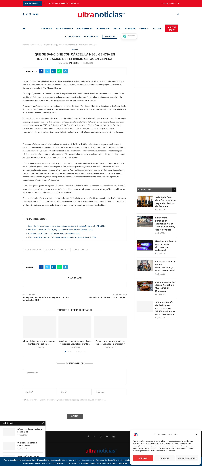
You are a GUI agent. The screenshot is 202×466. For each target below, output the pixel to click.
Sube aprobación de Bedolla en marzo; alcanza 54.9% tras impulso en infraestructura (165, 308)
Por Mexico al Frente (80, 250)
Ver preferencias (187, 458)
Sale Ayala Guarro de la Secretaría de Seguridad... (72, 3)
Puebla (142, 28)
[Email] (37, 14)
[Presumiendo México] (129, 36)
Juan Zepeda (50, 250)
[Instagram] (30, 14)
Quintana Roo (103, 28)
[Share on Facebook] (41, 71)
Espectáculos (91, 37)
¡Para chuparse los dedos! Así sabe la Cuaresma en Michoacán (165, 286)
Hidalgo (117, 28)
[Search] (178, 14)
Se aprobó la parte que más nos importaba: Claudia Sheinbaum (53, 233)
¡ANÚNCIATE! (109, 37)
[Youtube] (34, 14)
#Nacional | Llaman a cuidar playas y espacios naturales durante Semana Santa (60, 230)
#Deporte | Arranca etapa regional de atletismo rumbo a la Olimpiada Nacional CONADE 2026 (66, 226)
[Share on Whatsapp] (59, 71)
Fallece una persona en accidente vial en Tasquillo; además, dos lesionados (165, 223)
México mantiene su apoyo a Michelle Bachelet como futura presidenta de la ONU (62, 237)
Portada (26, 45)
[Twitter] (27, 14)
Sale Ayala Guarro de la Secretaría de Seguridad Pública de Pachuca (165, 202)
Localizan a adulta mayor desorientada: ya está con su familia (165, 266)
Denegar (164, 458)
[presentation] (43, 408)
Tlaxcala (156, 28)
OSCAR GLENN (72, 63)
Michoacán (130, 28)
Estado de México (64, 28)
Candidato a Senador (32, 250)
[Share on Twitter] (47, 71)
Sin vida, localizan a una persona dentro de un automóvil (165, 245)
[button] (196, 434)
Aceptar (143, 458)
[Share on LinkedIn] (53, 71)
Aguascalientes (85, 28)
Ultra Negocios (72, 37)
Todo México (46, 28)
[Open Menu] (24, 28)
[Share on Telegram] (65, 71)
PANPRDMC (64, 250)
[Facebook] (23, 14)
